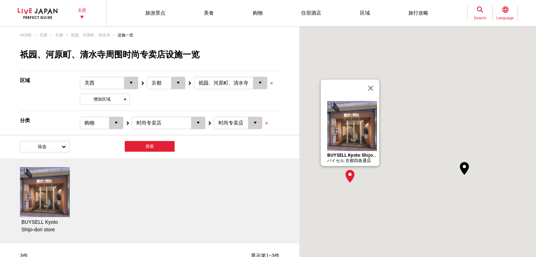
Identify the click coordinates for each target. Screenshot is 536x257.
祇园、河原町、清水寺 (90, 35)
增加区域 (101, 99)
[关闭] (370, 88)
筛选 (42, 146)
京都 (59, 35)
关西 (43, 35)
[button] (350, 176)
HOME (26, 35)
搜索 (149, 146)
